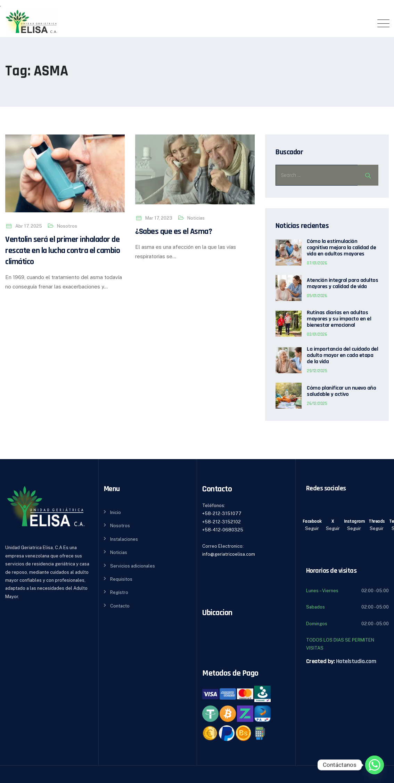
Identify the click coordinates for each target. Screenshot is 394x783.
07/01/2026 (317, 263)
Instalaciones (124, 539)
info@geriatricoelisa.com (228, 554)
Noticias (196, 218)
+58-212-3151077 (221, 513)
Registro (119, 592)
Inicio (115, 512)
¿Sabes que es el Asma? (173, 231)
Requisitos (121, 579)
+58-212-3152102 (221, 521)
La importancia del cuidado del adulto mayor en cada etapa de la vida (342, 355)
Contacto (120, 606)
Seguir (312, 528)
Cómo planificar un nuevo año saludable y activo (341, 391)
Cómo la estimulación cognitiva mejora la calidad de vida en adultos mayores (341, 247)
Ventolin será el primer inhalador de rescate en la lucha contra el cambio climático (62, 250)
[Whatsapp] (374, 765)
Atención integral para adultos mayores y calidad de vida (342, 283)
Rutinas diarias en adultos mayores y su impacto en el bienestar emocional (339, 319)
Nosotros (67, 226)
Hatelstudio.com (356, 661)
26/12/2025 (317, 403)
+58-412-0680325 (222, 529)
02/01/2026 (317, 334)
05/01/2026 (317, 296)
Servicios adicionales (132, 566)
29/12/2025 (317, 371)
